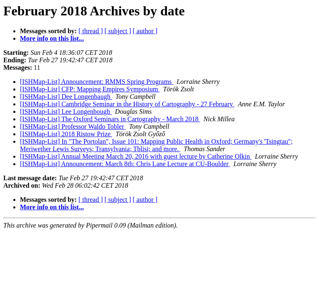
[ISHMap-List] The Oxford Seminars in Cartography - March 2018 (110, 119)
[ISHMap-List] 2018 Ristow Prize (66, 133)
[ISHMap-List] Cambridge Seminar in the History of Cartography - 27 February (127, 104)
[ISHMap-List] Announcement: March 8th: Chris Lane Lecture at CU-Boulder (125, 163)
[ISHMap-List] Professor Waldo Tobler (73, 126)
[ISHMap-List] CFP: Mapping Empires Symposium (90, 89)
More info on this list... (52, 38)
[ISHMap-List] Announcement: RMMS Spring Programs (96, 81)
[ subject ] (118, 30)
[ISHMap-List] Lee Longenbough (66, 111)
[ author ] (145, 30)
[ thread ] (91, 30)
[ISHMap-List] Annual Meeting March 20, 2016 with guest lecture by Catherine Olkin (136, 156)
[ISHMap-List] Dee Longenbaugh (66, 96)
